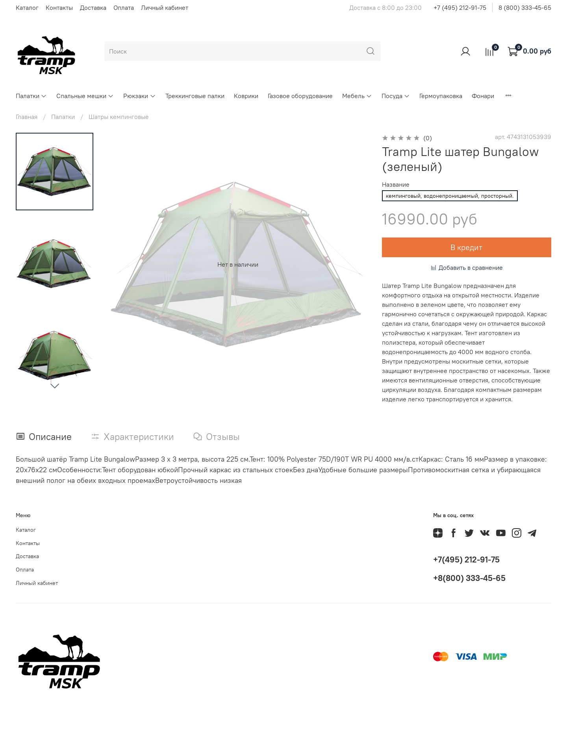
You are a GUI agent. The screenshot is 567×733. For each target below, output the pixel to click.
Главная (26, 117)
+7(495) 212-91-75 (466, 559)
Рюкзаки (139, 96)
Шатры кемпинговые (119, 117)
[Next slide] (54, 385)
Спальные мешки (85, 96)
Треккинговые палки (194, 96)
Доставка (93, 7)
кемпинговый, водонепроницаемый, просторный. (450, 195)
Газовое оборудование (300, 96)
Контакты (59, 7)
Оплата (123, 7)
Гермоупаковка (440, 96)
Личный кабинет (164, 7)
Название (396, 184)
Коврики (246, 96)
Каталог (27, 7)
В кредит (466, 247)
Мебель (357, 96)
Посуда (396, 96)
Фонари (483, 96)
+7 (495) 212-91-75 (460, 7)
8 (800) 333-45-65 (524, 7)
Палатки (31, 96)
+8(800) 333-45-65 (469, 578)
